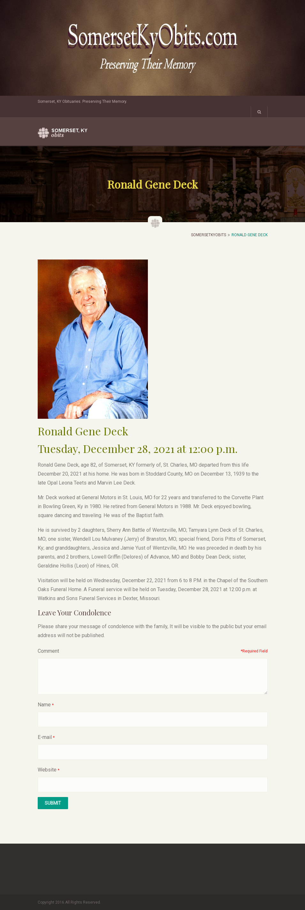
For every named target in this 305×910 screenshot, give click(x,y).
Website (47, 770)
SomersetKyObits (208, 235)
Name (44, 705)
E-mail (45, 737)
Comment (48, 651)
